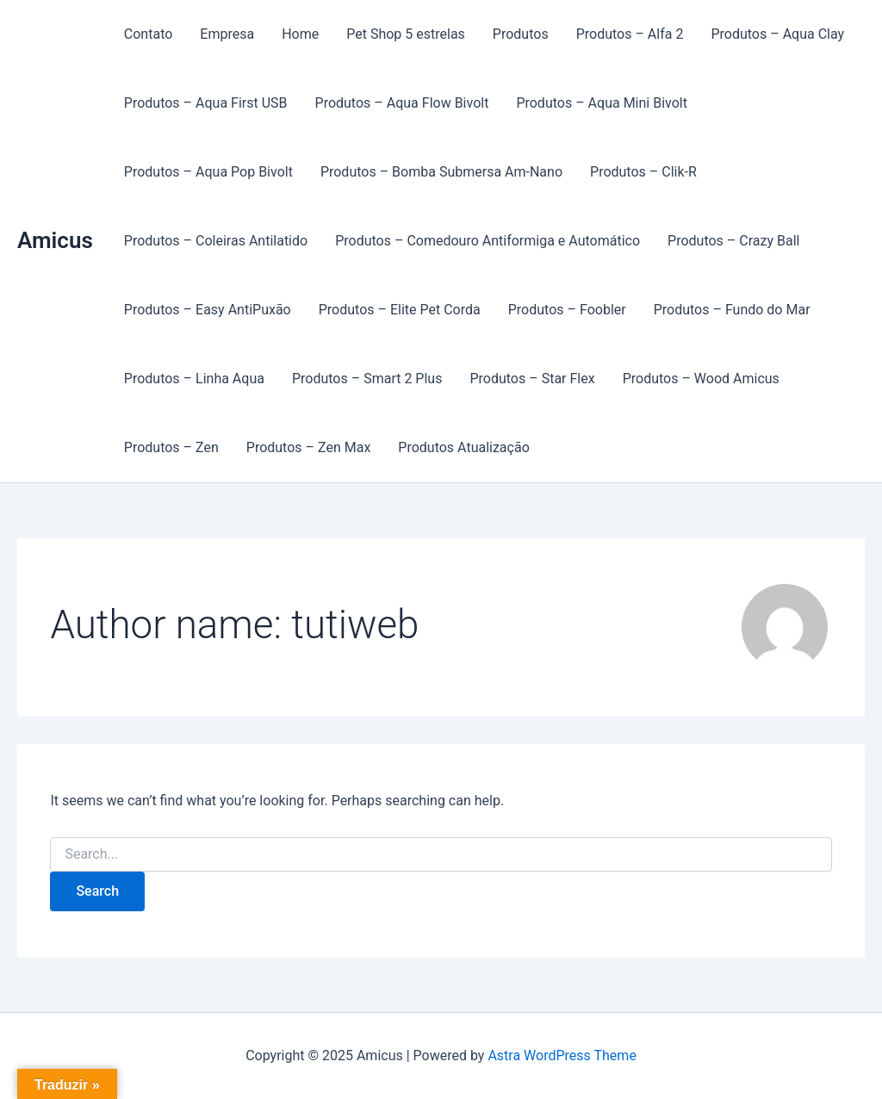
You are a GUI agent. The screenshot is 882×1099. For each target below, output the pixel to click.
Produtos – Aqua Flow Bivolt (402, 103)
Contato (148, 34)
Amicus (55, 240)
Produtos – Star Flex (531, 378)
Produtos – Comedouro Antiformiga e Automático (487, 241)
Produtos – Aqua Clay (777, 34)
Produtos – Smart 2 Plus (367, 378)
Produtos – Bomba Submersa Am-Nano (441, 172)
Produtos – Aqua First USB (206, 103)
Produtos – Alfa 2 (630, 34)
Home (300, 34)
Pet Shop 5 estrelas (405, 34)
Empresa (227, 34)
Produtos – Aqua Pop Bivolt (208, 172)
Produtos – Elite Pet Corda (400, 309)
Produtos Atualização (463, 447)
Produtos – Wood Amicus (701, 378)
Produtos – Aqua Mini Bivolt (601, 103)
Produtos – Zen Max (308, 447)
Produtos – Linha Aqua (194, 378)
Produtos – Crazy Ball (733, 241)
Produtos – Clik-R (643, 172)
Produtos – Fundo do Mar (732, 309)
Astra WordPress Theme (562, 1055)
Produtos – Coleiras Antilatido (215, 241)
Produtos (521, 34)
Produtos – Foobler (567, 309)
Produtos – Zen (171, 447)
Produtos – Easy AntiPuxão (207, 309)
